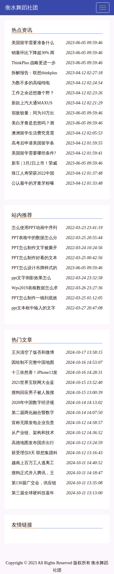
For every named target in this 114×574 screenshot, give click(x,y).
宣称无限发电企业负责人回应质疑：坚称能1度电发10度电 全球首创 (34, 423)
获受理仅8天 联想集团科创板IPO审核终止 (34, 454)
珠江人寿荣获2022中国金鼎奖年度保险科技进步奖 (33, 174)
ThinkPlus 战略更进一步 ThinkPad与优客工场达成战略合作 (35, 64)
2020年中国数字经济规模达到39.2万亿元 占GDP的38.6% (33, 403)
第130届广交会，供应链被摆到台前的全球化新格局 (34, 484)
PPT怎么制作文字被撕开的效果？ (34, 248)
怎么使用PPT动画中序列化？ (34, 228)
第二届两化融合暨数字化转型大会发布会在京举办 (33, 413)
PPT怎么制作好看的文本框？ (34, 259)
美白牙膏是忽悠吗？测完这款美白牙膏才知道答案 (33, 124)
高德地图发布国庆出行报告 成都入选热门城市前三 (33, 443)
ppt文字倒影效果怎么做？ (31, 279)
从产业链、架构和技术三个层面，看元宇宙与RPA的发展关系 (33, 433)
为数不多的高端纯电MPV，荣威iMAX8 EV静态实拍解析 (35, 84)
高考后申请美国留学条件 (33, 144)
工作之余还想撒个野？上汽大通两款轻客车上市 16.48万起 (33, 94)
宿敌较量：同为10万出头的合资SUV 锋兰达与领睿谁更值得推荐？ (33, 114)
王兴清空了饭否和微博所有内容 (33, 353)
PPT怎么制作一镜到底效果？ (34, 299)
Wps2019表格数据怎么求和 (35, 289)
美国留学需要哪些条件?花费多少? (34, 154)
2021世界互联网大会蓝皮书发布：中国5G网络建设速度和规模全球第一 (33, 383)
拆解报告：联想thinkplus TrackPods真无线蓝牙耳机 (34, 74)
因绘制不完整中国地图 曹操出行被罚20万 (33, 363)
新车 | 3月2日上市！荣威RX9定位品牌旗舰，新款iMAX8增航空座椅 (35, 164)
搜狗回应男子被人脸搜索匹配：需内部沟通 (33, 393)
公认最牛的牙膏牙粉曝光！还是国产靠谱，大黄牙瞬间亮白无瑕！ (33, 184)
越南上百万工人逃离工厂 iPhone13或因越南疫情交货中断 (33, 464)
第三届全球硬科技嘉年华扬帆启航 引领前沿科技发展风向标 (33, 494)
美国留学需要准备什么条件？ (33, 43)
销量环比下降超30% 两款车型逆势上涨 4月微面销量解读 (34, 53)
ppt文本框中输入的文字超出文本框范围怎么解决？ (33, 309)
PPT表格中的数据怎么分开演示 (34, 238)
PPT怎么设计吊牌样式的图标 (34, 269)
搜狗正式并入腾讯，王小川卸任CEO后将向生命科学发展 (33, 474)
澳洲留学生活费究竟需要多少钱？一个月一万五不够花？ (33, 134)
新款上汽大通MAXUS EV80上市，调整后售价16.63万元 (34, 104)
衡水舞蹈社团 (21, 8)
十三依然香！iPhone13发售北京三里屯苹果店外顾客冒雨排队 (34, 373)
